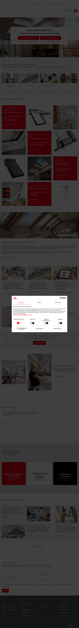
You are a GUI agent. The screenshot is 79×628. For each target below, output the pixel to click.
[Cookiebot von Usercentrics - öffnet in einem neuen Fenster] (60, 298)
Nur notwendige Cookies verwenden (21, 329)
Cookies (30, 315)
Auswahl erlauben (39, 328)
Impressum (15, 315)
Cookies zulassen (57, 328)
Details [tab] (39, 302)
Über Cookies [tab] (58, 302)
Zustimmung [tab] (21, 302)
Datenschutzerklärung (23, 315)
